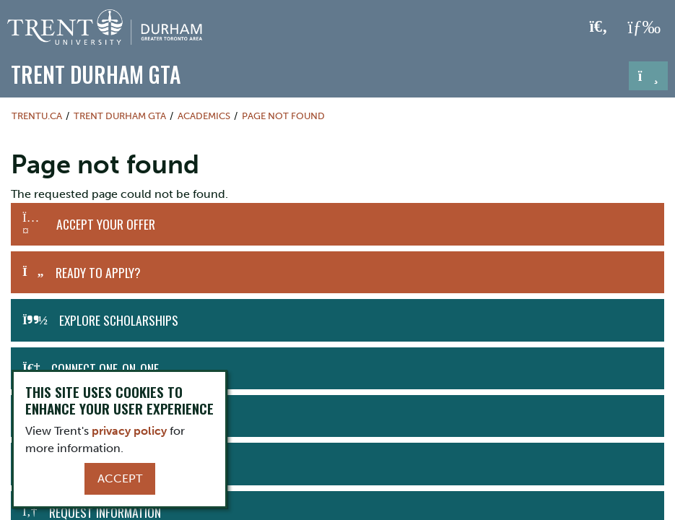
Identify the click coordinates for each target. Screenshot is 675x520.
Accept (119, 478)
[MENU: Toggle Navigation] (644, 27)
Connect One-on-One (105, 368)
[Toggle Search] (598, 27)
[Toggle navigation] (648, 75)
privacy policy (129, 431)
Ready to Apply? (98, 272)
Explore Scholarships (118, 320)
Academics (204, 115)
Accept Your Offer (105, 223)
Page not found (283, 115)
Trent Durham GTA (95, 74)
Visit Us (74, 416)
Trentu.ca (37, 115)
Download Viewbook (99, 463)
